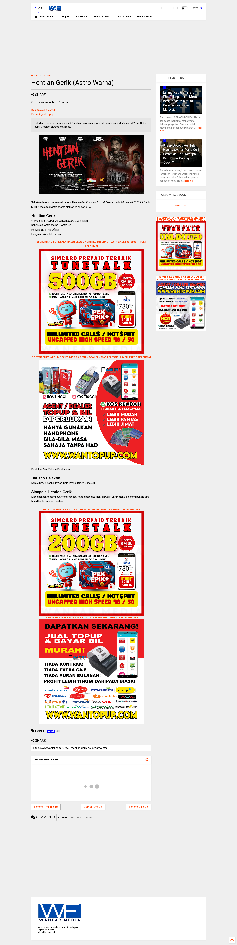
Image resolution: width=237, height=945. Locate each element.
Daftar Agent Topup (42, 114)
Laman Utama (44, 16)
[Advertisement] (118, 45)
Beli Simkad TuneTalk (43, 110)
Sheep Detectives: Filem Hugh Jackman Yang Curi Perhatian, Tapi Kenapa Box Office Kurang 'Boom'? (181, 153)
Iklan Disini (82, 16)
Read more (189, 181)
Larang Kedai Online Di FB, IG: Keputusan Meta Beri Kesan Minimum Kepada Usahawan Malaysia (180, 101)
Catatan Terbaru (46, 807)
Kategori (64, 16)
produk (47, 75)
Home (34, 75)
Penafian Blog (144, 16)
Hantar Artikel (101, 16)
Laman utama (93, 807)
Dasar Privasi (123, 16)
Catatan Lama (138, 807)
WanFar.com (181, 205)
